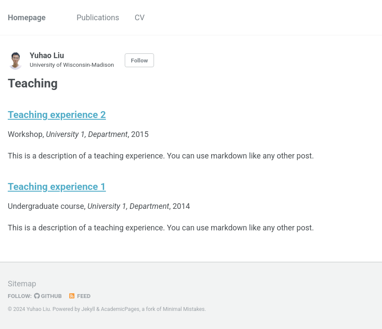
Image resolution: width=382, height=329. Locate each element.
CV (140, 17)
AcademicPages (120, 309)
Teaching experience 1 (57, 186)
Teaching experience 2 (57, 114)
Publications (98, 17)
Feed (79, 295)
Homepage (27, 17)
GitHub (48, 295)
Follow (139, 60)
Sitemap (22, 283)
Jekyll (88, 309)
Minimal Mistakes (183, 309)
